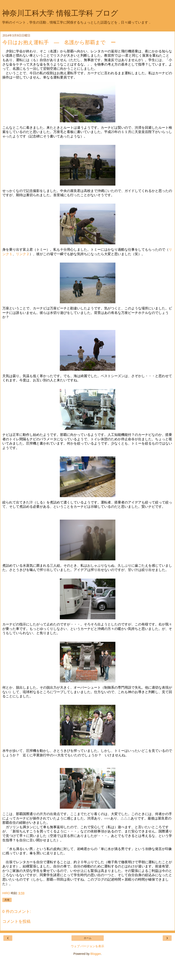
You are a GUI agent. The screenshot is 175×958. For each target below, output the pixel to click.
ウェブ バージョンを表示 (87, 946)
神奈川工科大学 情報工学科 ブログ (60, 13)
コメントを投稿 (16, 921)
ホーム (87, 938)
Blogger (95, 953)
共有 (7, 899)
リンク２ (22, 254)
